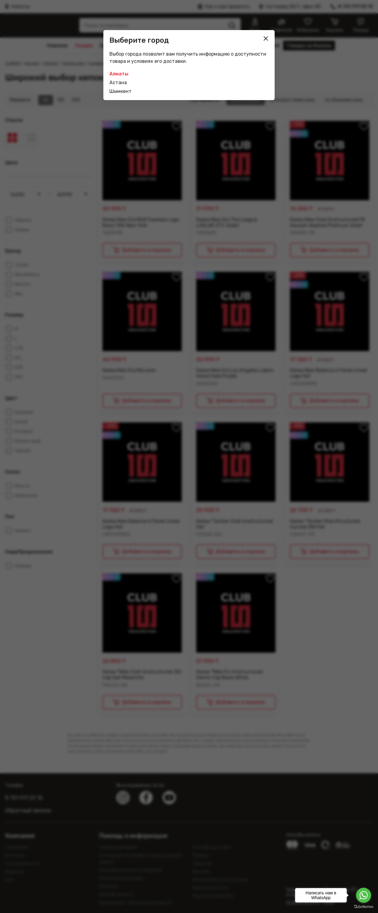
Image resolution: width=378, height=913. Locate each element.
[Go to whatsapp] (363, 895)
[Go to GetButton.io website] (363, 907)
